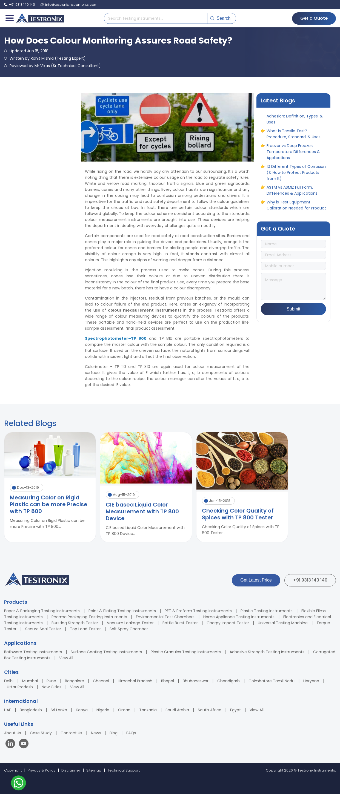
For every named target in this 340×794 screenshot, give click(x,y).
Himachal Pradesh (135, 681)
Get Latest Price (256, 580)
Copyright (13, 770)
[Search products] (155, 18)
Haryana (311, 681)
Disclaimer (70, 770)
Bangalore (74, 681)
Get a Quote (314, 18)
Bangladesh (31, 710)
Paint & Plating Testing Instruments (122, 611)
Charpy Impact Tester (228, 623)
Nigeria (102, 710)
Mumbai (30, 681)
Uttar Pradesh (20, 687)
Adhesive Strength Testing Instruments (267, 652)
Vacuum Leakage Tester (130, 623)
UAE (7, 710)
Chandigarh (228, 681)
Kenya (82, 710)
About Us (12, 733)
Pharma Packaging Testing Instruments (89, 617)
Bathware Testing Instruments (33, 652)
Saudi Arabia (177, 710)
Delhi (8, 681)
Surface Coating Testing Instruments (106, 652)
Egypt (235, 710)
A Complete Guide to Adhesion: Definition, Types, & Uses (295, 118)
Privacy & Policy (41, 770)
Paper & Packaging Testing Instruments (42, 611)
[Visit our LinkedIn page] (11, 744)
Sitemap (93, 770)
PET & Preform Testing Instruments (198, 611)
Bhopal (167, 681)
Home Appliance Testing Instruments (239, 617)
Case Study (41, 733)
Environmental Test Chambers (165, 617)
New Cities (51, 687)
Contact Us (71, 733)
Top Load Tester (85, 629)
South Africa (209, 710)
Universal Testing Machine (283, 623)
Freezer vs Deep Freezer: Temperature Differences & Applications (293, 154)
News (96, 733)
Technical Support (123, 770)
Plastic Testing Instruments (267, 611)
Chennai (101, 681)
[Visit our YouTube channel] (23, 744)
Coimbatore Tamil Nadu (271, 681)
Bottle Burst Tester (180, 623)
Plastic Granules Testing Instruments (186, 652)
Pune (51, 681)
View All (66, 658)
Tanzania (148, 710)
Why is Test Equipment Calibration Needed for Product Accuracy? (296, 210)
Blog (114, 733)
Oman (124, 710)
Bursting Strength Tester (75, 623)
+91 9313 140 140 (310, 580)
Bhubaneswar (195, 681)
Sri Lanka (59, 710)
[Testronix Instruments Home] (39, 18)
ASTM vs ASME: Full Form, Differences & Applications (292, 192)
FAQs (131, 733)
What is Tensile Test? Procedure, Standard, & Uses (294, 136)
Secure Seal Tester (43, 629)
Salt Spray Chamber (129, 629)
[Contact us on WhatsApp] (18, 783)
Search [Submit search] (220, 18)
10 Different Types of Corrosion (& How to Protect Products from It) (296, 175)
